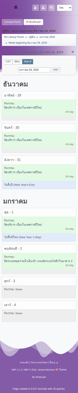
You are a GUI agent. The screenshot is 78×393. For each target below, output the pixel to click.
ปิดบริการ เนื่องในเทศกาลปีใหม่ (23, 107)
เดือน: (17, 61)
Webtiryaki (40, 377)
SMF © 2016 (30, 369)
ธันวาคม (15, 84)
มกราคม (15, 201)
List (8, 61)
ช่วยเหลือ (24, 362)
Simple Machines (46, 369)
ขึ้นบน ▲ (54, 362)
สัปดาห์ (27, 61)
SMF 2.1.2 (16, 369)
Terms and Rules (39, 362)
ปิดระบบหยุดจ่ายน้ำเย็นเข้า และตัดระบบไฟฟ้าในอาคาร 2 (38, 261)
